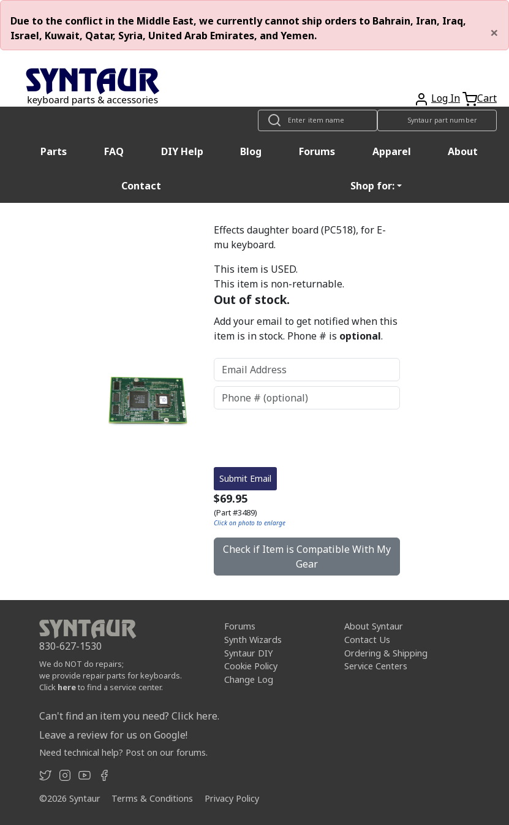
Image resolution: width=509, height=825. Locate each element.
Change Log (248, 679)
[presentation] (307, 438)
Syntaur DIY (248, 653)
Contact (141, 185)
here (67, 687)
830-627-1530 (70, 646)
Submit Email (245, 478)
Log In (445, 98)
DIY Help (182, 151)
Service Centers (375, 666)
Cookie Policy (250, 666)
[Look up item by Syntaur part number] (437, 120)
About (463, 151)
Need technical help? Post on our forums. (123, 752)
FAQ (114, 151)
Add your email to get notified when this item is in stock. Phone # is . (306, 328)
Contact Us (367, 639)
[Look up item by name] (317, 120)
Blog (251, 151)
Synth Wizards (253, 639)
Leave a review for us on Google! (113, 735)
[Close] (494, 32)
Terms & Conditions (152, 798)
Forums (317, 151)
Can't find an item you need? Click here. (129, 716)
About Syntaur (373, 626)
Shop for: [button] (372, 185)
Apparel (391, 151)
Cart (487, 98)
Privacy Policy (232, 798)
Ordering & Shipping (386, 653)
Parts (53, 151)
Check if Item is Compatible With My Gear (307, 556)
